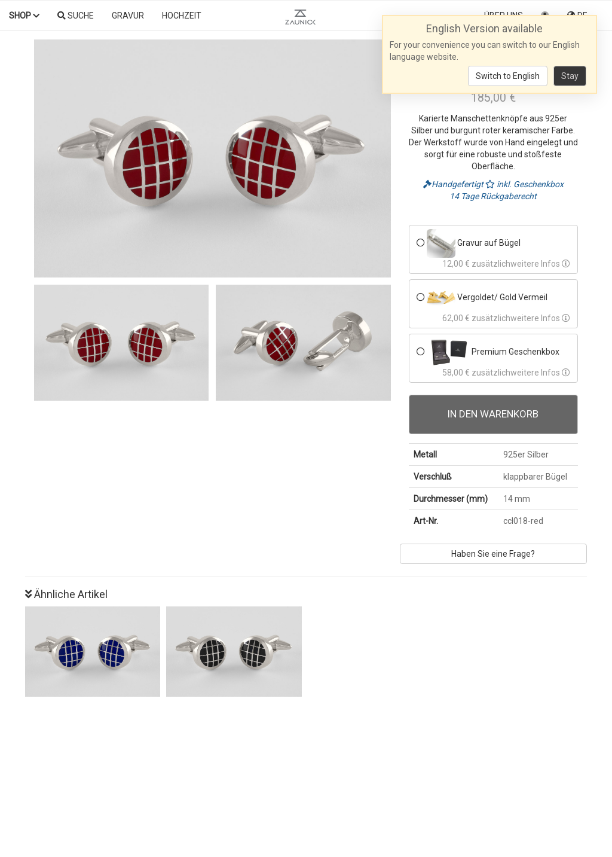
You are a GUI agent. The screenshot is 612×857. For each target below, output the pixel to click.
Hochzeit (181, 15)
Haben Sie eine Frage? (493, 554)
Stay (570, 76)
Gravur (128, 15)
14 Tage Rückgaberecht (493, 196)
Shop (24, 15)
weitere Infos (540, 264)
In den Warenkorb (493, 414)
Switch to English (508, 76)
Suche (75, 15)
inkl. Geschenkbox (524, 184)
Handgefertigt (454, 184)
